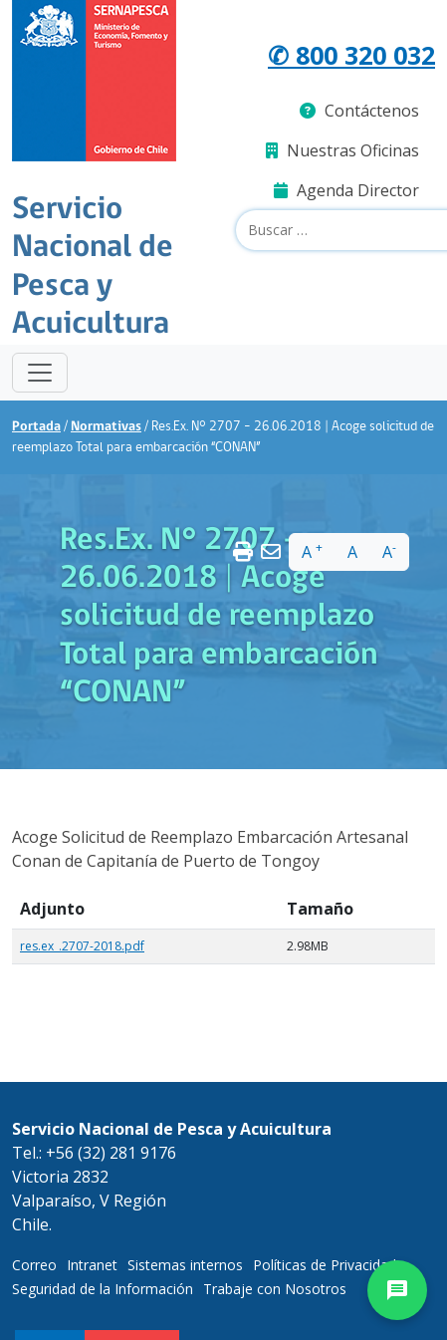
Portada (36, 426)
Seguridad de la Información (102, 1288)
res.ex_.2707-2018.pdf (82, 946)
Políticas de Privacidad (324, 1264)
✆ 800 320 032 (351, 55)
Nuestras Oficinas (342, 150)
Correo (34, 1264)
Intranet (92, 1264)
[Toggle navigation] (40, 373)
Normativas (106, 426)
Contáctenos (359, 111)
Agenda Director (346, 190)
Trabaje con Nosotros (274, 1288)
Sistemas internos (185, 1264)
